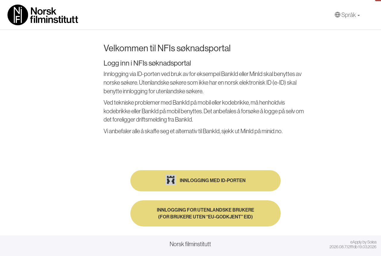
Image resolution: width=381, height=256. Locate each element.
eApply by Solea (363, 242)
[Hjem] (43, 14)
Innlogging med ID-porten (205, 180)
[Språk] (347, 15)
